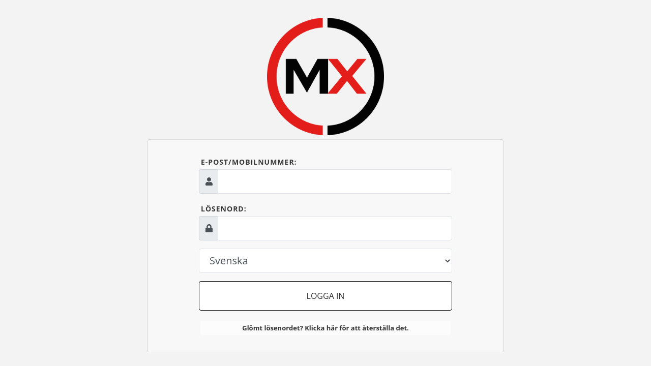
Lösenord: (224, 209)
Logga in (326, 295)
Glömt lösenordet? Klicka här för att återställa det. (325, 327)
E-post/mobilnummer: (249, 162)
